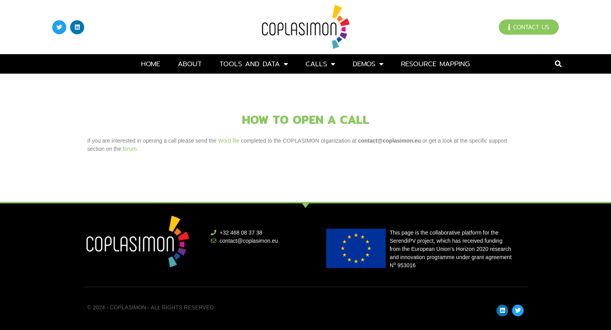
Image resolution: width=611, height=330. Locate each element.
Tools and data (253, 63)
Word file (228, 141)
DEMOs (368, 63)
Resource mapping (435, 63)
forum (130, 149)
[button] (558, 64)
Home (150, 63)
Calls (320, 63)
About (190, 63)
